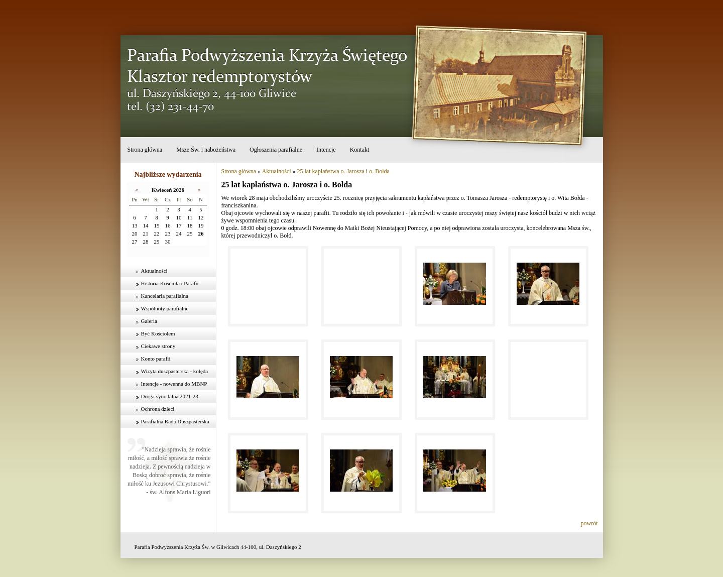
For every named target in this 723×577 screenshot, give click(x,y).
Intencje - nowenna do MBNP (174, 384)
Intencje (326, 149)
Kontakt (360, 149)
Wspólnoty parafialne (165, 308)
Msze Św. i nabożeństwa (205, 149)
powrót (589, 523)
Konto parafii (156, 359)
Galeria (149, 321)
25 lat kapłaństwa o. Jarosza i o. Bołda (343, 171)
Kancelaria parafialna (164, 296)
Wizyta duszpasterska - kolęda (174, 371)
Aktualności (154, 271)
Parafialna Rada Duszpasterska (175, 421)
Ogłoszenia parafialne (276, 149)
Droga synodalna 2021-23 (169, 396)
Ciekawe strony (158, 346)
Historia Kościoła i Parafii (170, 283)
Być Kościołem (158, 333)
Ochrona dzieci (158, 409)
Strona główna (145, 149)
